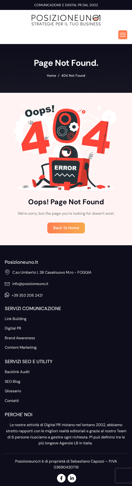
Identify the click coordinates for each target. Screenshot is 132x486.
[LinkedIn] (72, 478)
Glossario (13, 390)
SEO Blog (12, 381)
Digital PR (13, 328)
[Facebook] (61, 478)
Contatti (12, 400)
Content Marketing (21, 347)
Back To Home (66, 227)
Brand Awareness (20, 337)
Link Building (15, 318)
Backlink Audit (17, 371)
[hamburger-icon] (122, 34)
